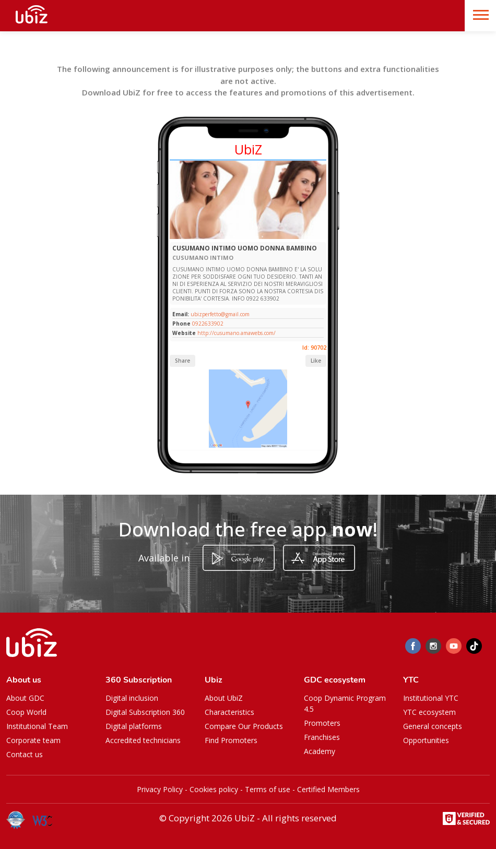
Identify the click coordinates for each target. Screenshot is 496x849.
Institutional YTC (430, 698)
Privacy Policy (160, 789)
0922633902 (207, 323)
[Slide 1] (234, 237)
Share (182, 360)
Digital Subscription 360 (145, 712)
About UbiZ (224, 698)
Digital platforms (133, 726)
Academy (319, 751)
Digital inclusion (131, 698)
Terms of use (267, 789)
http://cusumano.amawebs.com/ (236, 333)
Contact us (24, 754)
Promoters (322, 723)
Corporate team (33, 740)
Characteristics (229, 712)
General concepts (432, 726)
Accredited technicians (143, 740)
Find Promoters (231, 740)
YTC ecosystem (429, 712)
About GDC (25, 698)
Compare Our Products (244, 726)
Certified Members (328, 789)
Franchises (322, 737)
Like (316, 360)
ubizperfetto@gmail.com (219, 314)
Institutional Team (37, 726)
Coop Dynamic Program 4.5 (345, 703)
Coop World (26, 712)
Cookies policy (214, 789)
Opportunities (426, 740)
